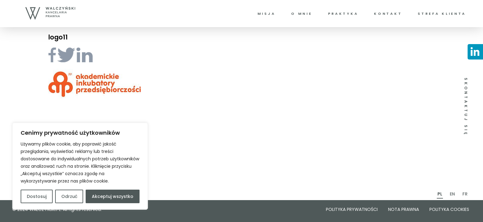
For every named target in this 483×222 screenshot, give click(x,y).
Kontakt (388, 13)
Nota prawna (403, 209)
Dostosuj (37, 196)
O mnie (301, 13)
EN (452, 194)
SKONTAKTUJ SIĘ (466, 107)
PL (439, 194)
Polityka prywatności (352, 209)
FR (465, 194)
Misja (267, 13)
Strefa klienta (442, 13)
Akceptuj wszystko (112, 196)
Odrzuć (69, 196)
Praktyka (343, 13)
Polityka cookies (449, 209)
